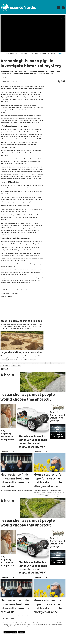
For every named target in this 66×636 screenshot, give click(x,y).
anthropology (5, 363)
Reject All (7, 632)
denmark (61, 363)
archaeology (5, 365)
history (53, 363)
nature (42, 363)
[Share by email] (64, 81)
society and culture (18, 363)
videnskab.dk (16, 365)
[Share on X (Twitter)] (61, 81)
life (48, 363)
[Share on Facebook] (59, 81)
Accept (14, 632)
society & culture (32, 363)
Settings (21, 632)
